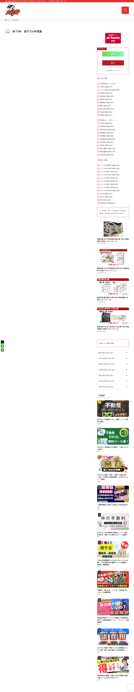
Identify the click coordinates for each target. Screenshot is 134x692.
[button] (2, 342)
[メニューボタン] (125, 10)
